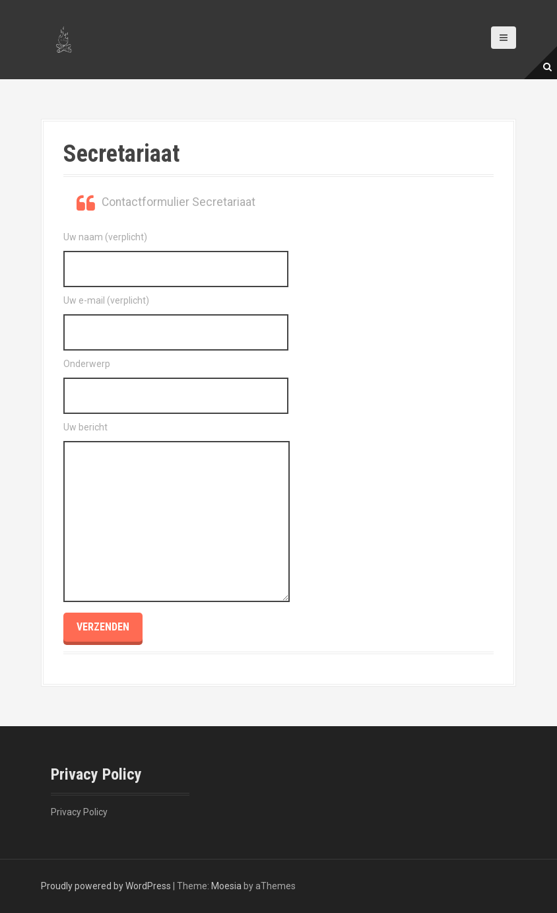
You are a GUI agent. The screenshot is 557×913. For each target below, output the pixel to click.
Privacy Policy (79, 812)
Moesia (226, 886)
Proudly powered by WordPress (106, 886)
